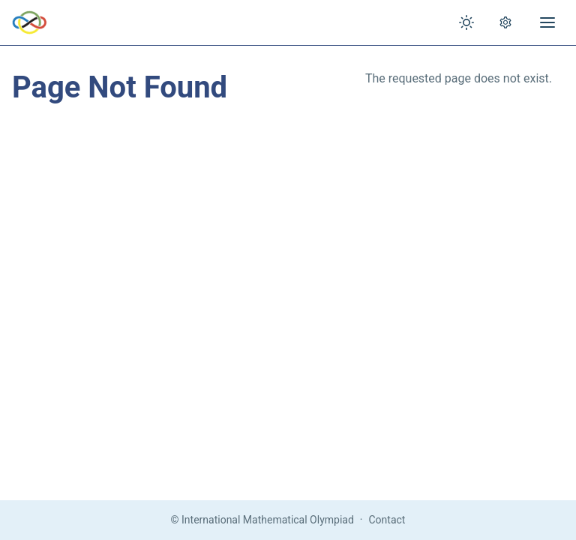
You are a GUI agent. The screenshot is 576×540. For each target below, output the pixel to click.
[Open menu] (547, 22)
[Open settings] (505, 22)
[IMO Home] (29, 22)
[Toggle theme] (466, 22)
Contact (387, 520)
